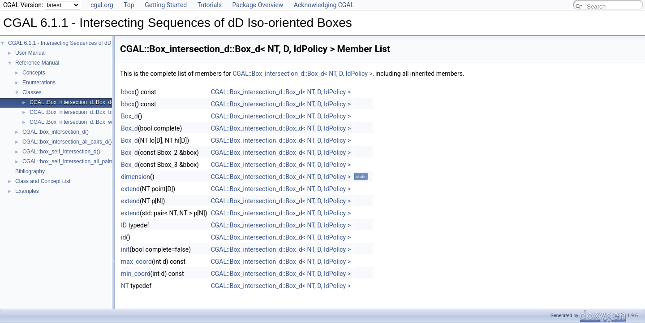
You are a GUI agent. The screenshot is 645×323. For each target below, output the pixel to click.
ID (124, 225)
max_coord (136, 261)
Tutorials (210, 5)
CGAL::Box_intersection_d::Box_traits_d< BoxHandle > (95, 112)
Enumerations (39, 82)
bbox (128, 92)
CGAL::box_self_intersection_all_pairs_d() (72, 161)
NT (125, 285)
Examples (27, 191)
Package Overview (257, 5)
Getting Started (166, 5)
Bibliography (30, 171)
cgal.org (101, 5)
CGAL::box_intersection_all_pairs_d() (67, 142)
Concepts (33, 73)
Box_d (129, 116)
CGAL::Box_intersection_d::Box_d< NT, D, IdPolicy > (92, 102)
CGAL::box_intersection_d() (55, 132)
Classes (32, 92)
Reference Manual (37, 63)
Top (129, 5)
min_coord (135, 273)
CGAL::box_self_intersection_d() (61, 151)
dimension (135, 176)
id (123, 237)
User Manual (30, 53)
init (125, 249)
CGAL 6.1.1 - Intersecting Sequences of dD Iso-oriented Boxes (83, 43)
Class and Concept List (42, 181)
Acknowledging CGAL (324, 5)
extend (130, 188)
